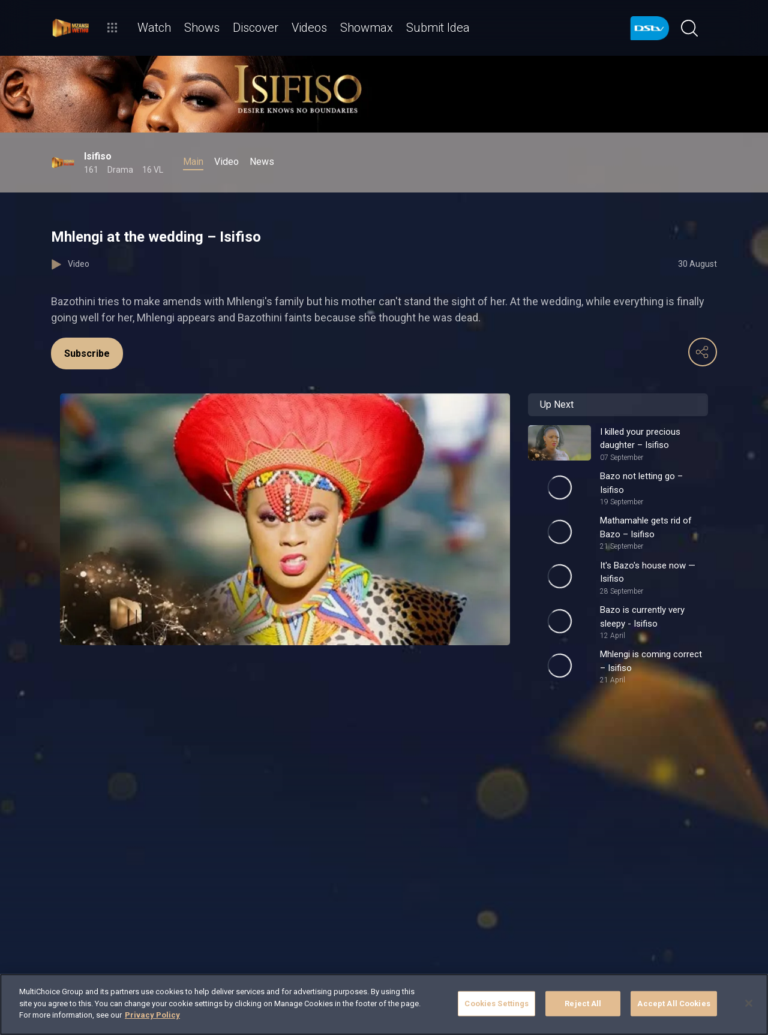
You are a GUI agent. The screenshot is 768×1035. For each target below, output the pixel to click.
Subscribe (87, 353)
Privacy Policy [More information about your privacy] (152, 1014)
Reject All (583, 1003)
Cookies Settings (496, 1003)
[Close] (749, 1003)
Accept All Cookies (673, 1003)
